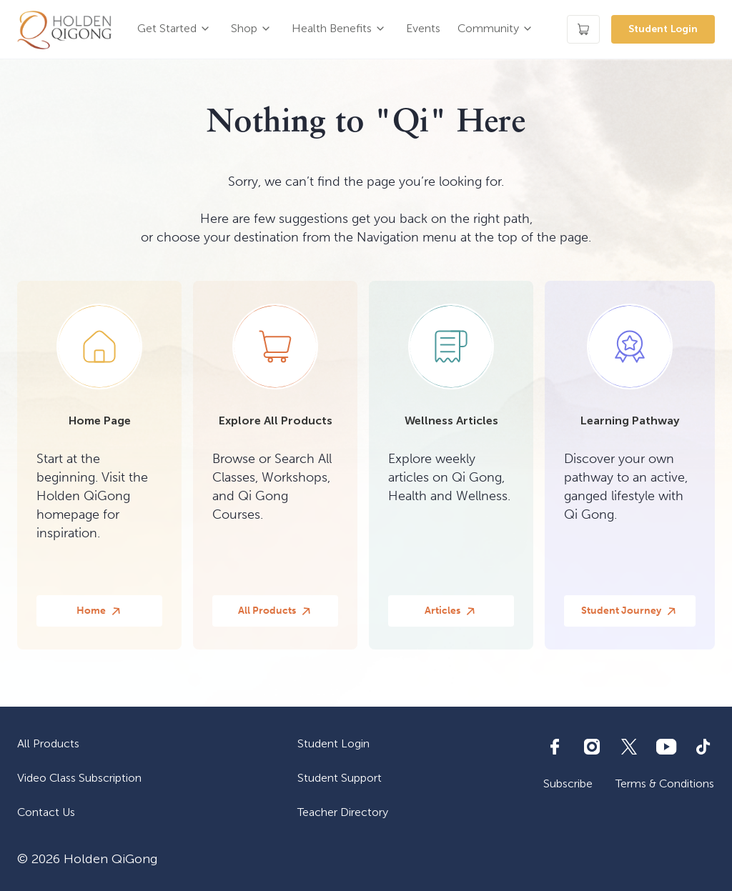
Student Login (663, 29)
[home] (64, 29)
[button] (175, 29)
